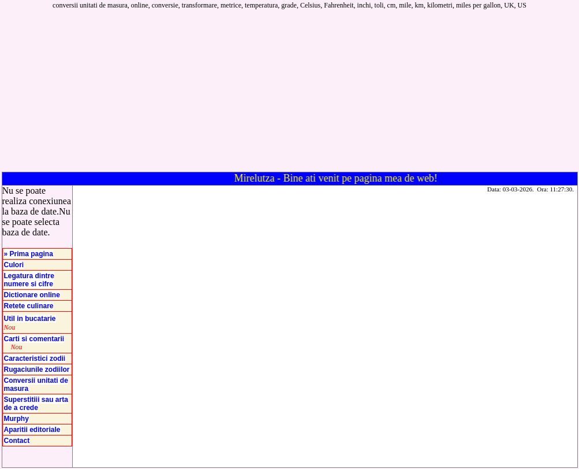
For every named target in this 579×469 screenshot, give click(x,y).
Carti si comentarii (34, 339)
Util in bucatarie (30, 319)
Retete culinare (29, 306)
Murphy (16, 419)
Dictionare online (32, 295)
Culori (14, 265)
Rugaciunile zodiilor (37, 369)
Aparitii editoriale (32, 430)
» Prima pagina (28, 254)
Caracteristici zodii (35, 358)
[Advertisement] (375, 91)
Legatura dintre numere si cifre (29, 280)
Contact (17, 441)
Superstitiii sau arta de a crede (36, 404)
